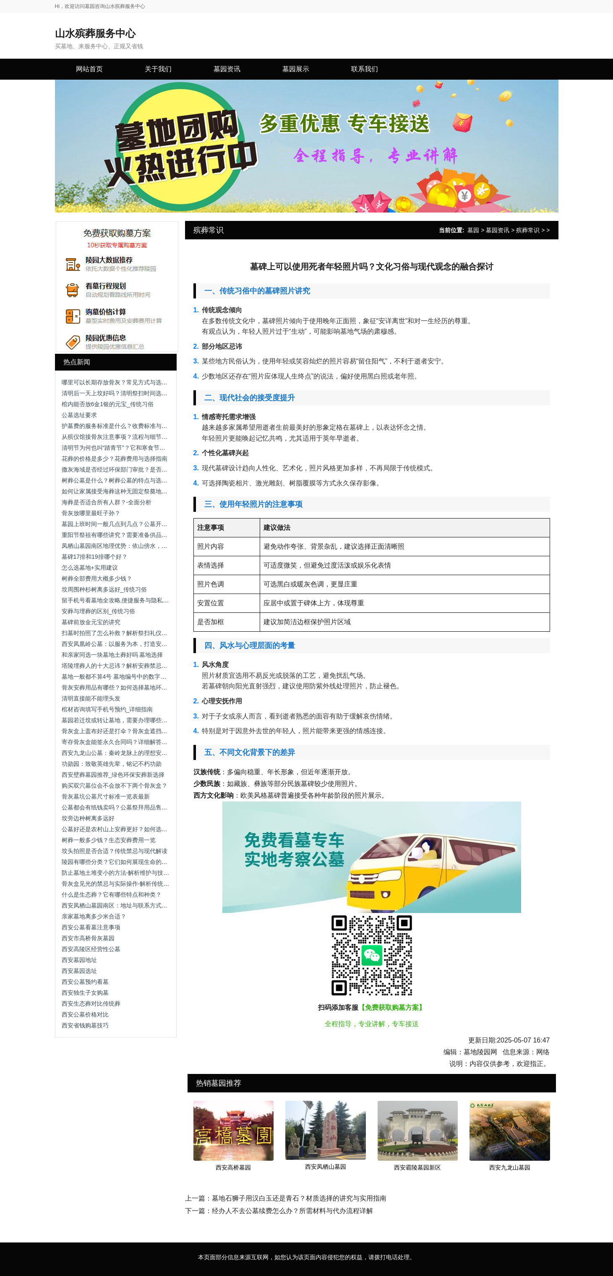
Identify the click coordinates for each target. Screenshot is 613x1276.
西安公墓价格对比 (85, 1014)
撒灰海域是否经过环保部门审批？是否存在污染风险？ (132, 469)
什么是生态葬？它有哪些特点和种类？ (112, 894)
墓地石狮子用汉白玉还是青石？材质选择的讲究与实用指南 (299, 1198)
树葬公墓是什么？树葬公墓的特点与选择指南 (120, 480)
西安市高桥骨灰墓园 (88, 938)
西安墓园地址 (79, 960)
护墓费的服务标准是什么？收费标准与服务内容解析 (129, 426)
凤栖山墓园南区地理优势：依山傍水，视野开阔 (123, 545)
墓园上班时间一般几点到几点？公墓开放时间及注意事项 (135, 524)
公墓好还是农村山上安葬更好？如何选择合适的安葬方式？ (138, 829)
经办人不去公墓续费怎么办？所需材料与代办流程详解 (292, 1210)
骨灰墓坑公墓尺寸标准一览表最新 (106, 796)
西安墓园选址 (79, 970)
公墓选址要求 (79, 415)
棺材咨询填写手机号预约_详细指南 (107, 709)
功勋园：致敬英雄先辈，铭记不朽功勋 (112, 763)
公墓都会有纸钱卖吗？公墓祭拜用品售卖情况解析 (126, 807)
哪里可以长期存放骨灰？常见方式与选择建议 (120, 382)
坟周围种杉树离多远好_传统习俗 (104, 589)
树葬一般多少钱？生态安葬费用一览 (109, 840)
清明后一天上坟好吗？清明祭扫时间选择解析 (120, 393)
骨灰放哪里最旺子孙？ (91, 513)
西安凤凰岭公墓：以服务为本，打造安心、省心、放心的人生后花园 (150, 644)
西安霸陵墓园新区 (417, 1167)
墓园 (473, 230)
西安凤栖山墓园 (325, 1166)
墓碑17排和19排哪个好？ (95, 556)
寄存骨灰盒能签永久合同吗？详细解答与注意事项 (126, 742)
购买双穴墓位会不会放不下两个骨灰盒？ (114, 785)
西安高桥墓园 (233, 1167)
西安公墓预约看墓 (85, 981)
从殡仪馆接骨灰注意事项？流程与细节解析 (117, 436)
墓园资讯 (497, 230)
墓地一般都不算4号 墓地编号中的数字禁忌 (117, 676)
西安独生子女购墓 (85, 992)
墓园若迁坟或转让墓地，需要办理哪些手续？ (120, 720)
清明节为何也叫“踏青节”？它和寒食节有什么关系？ (128, 447)
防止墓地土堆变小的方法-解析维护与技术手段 (121, 872)
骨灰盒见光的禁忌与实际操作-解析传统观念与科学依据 (133, 883)
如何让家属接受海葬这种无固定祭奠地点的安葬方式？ (132, 491)
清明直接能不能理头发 (91, 698)
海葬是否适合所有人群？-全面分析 (107, 502)
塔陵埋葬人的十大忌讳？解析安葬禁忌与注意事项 (126, 665)
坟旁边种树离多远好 (88, 818)
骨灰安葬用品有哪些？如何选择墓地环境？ (117, 687)
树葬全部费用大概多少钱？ (97, 578)
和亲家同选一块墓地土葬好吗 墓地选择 (112, 654)
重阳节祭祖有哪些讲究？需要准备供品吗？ (117, 535)
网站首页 (89, 69)
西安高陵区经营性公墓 (91, 949)
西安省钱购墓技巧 (85, 1025)
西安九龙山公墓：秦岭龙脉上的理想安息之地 (120, 753)
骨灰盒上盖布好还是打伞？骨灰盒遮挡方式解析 (123, 731)
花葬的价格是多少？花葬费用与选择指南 (114, 458)
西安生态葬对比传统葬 (91, 1003)
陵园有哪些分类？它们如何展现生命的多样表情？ (126, 861)
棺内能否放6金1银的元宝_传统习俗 (108, 404)
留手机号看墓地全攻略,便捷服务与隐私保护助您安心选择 (136, 600)
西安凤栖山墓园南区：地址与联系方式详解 (117, 905)
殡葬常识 (528, 230)
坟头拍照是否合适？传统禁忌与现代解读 (114, 851)
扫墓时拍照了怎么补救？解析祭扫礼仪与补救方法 (126, 633)
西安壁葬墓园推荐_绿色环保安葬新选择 (113, 774)
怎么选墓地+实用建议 (90, 567)
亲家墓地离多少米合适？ (94, 916)
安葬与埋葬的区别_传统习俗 (99, 611)
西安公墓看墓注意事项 (91, 927)
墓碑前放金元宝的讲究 (91, 622)
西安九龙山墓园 (509, 1167)
